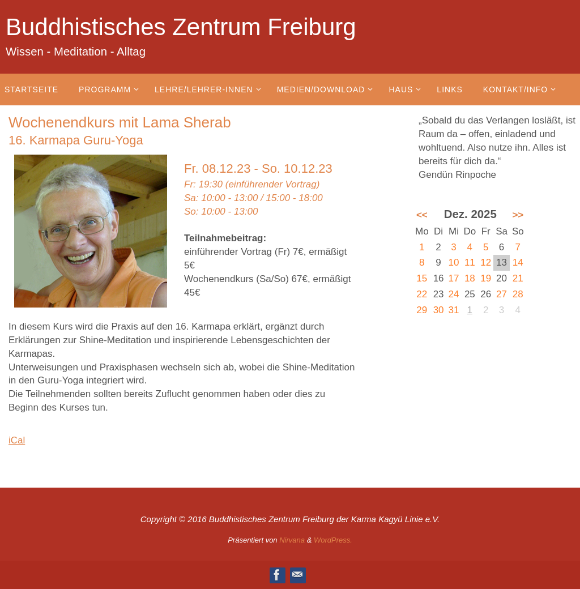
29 (421, 310)
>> (517, 215)
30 (438, 310)
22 (421, 294)
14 (518, 262)
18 (469, 278)
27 (501, 294)
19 (485, 278)
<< (422, 215)
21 (518, 278)
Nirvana (292, 540)
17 (454, 278)
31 (454, 310)
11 (469, 262)
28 (518, 294)
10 (454, 262)
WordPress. (333, 540)
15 (421, 278)
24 (454, 294)
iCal (16, 440)
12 (485, 262)
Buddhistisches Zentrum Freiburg (181, 27)
